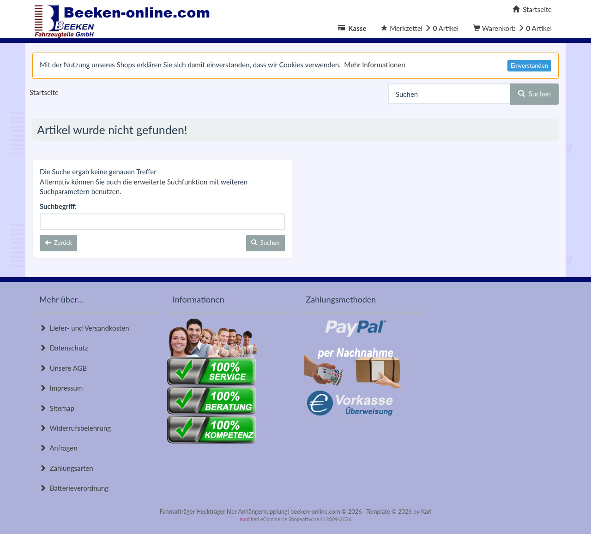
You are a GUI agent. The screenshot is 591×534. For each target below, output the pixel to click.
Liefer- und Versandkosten (84, 328)
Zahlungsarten (66, 468)
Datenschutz (63, 348)
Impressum (61, 388)
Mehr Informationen (374, 64)
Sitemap (56, 408)
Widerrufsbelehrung (75, 428)
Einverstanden (529, 65)
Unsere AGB (63, 368)
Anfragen (58, 448)
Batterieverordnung (74, 488)
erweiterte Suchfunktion (171, 182)
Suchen (534, 93)
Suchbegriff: (58, 206)
